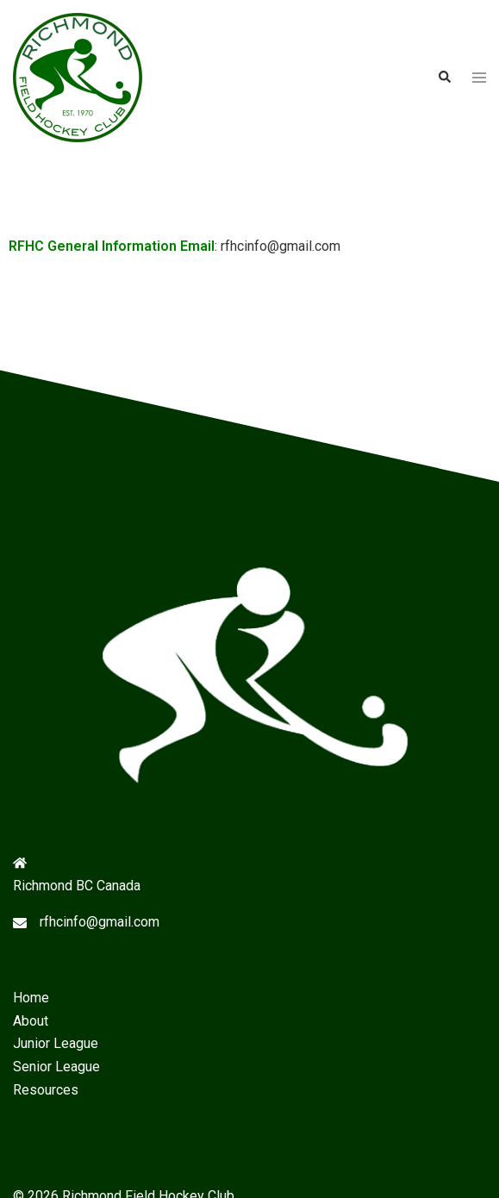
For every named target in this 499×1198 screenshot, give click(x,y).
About (30, 1021)
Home (31, 997)
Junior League (55, 1043)
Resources (45, 1090)
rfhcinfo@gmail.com (99, 922)
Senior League (56, 1066)
